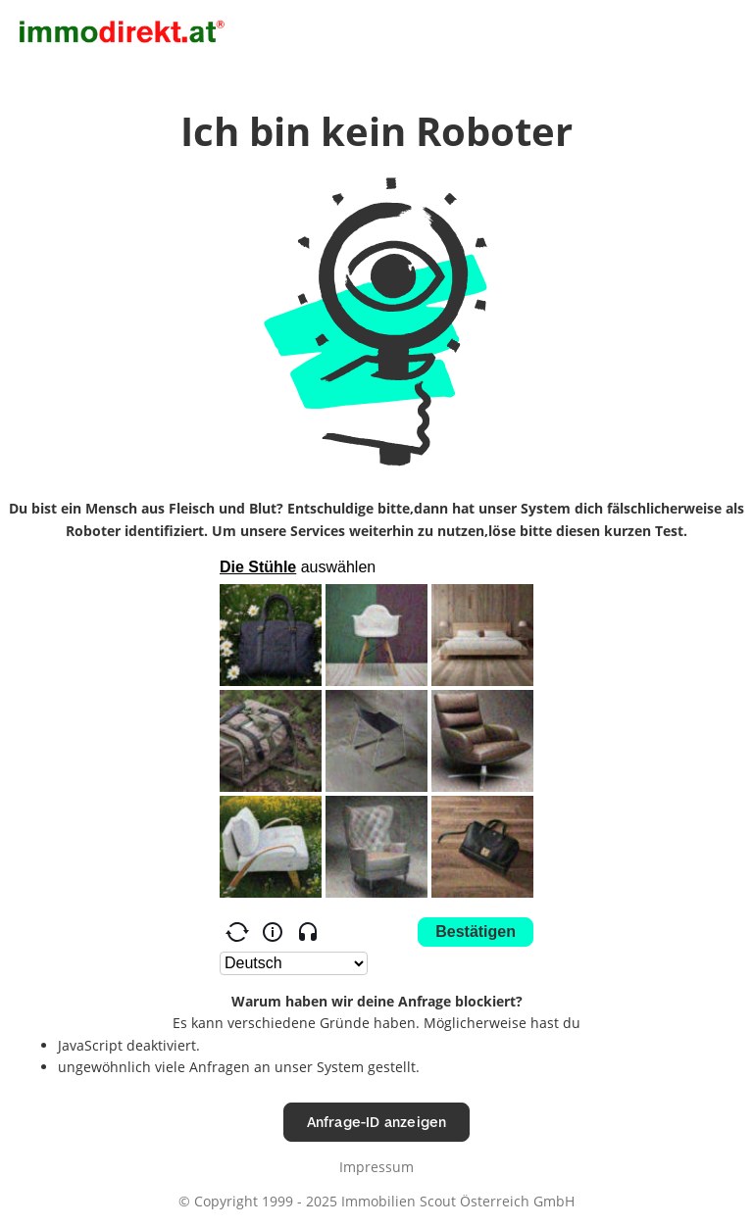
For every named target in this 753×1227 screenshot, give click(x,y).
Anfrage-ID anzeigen (377, 1121)
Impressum (376, 1166)
